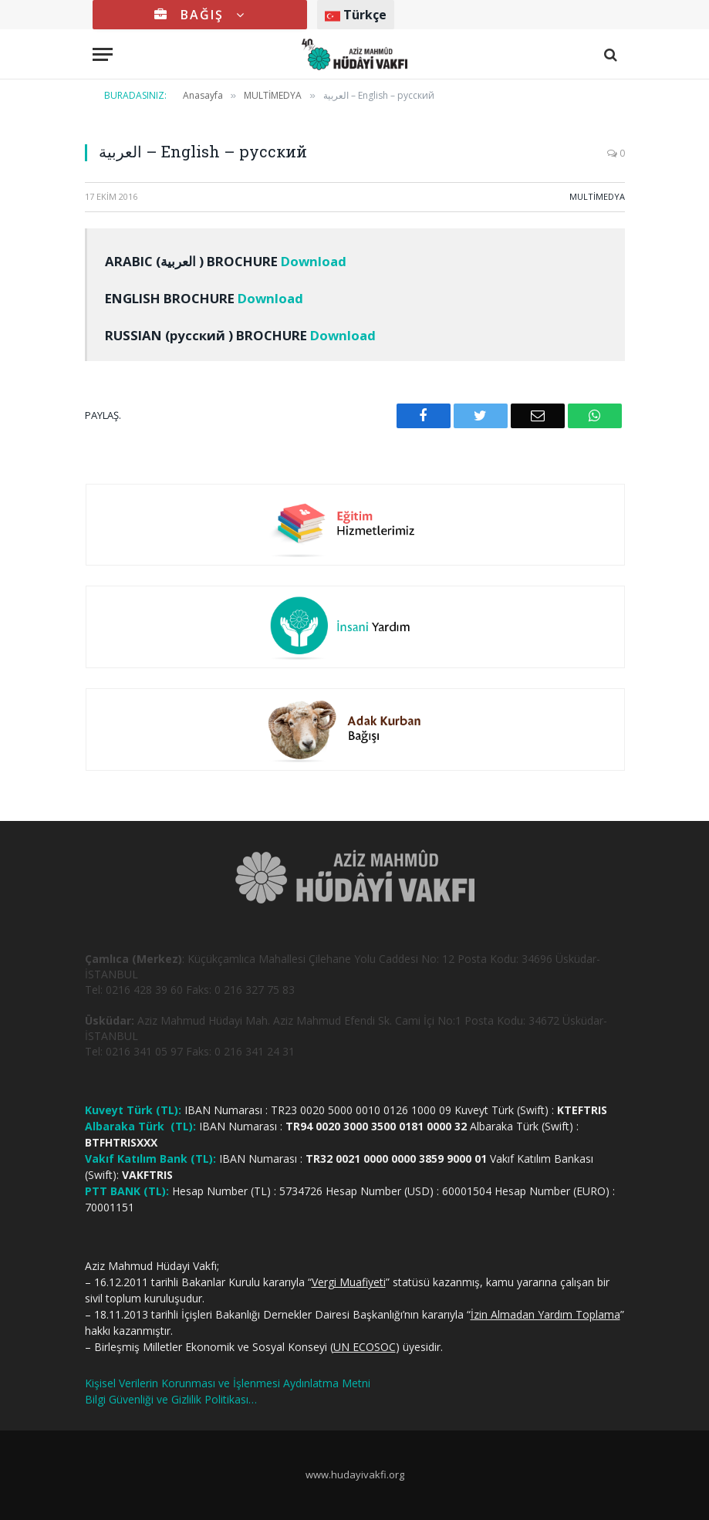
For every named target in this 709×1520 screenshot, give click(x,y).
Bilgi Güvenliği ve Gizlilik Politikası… (171, 1399)
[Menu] (103, 54)
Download (313, 261)
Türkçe (356, 14)
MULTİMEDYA (597, 196)
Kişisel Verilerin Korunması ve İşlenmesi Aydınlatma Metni (227, 1383)
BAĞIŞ (199, 14)
